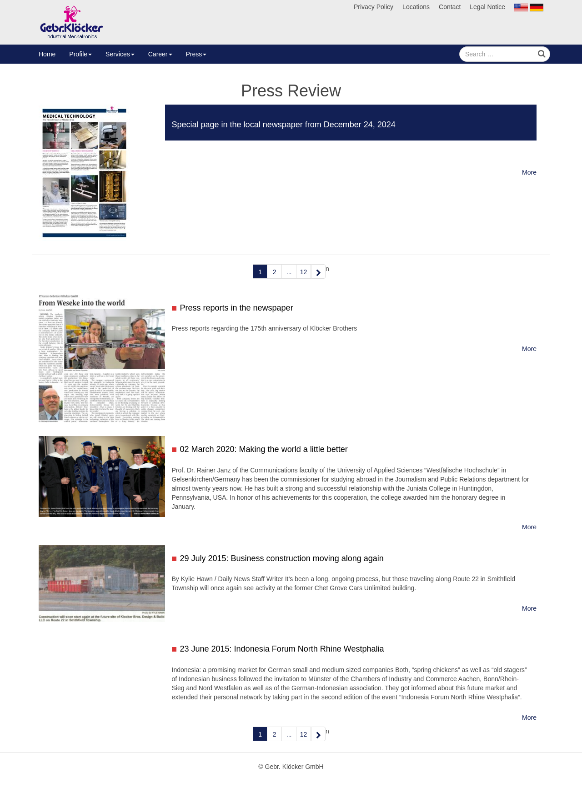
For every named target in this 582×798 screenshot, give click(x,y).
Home (47, 54)
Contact (450, 6)
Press (196, 54)
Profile (80, 54)
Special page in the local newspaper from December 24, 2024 (284, 124)
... (289, 272)
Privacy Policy (373, 6)
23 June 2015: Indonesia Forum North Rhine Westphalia (282, 648)
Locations (416, 6)
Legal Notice (487, 6)
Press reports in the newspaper (236, 307)
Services (120, 54)
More (529, 172)
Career (160, 54)
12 (303, 272)
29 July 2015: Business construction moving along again (282, 558)
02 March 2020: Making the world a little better (264, 449)
